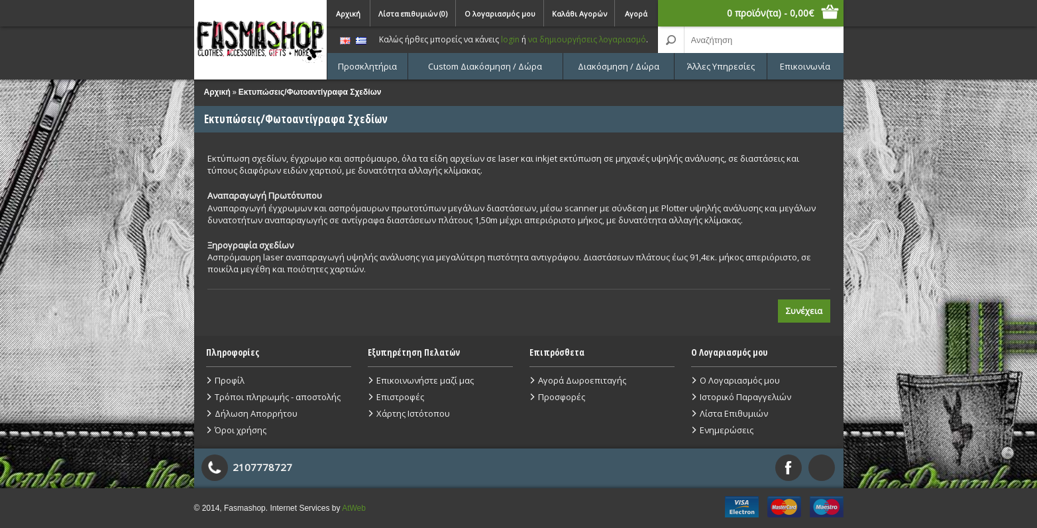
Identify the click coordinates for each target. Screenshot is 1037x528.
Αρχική (348, 14)
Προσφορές (561, 397)
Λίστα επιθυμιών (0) (412, 14)
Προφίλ (230, 380)
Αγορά (636, 14)
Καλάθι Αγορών (579, 14)
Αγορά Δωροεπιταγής (582, 380)
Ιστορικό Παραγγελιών (745, 397)
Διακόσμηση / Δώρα (618, 66)
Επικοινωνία (805, 66)
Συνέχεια (804, 311)
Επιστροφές (400, 397)
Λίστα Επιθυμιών (734, 413)
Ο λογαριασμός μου (499, 14)
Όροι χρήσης (240, 430)
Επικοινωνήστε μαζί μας (425, 380)
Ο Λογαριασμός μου (740, 380)
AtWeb (354, 508)
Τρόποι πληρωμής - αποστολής (278, 397)
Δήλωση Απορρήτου (256, 413)
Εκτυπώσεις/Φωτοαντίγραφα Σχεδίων (310, 92)
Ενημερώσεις (726, 430)
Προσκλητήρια (367, 66)
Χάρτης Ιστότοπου (413, 413)
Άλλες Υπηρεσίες (721, 66)
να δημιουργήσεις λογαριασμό (587, 39)
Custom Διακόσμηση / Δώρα (485, 66)
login (510, 39)
